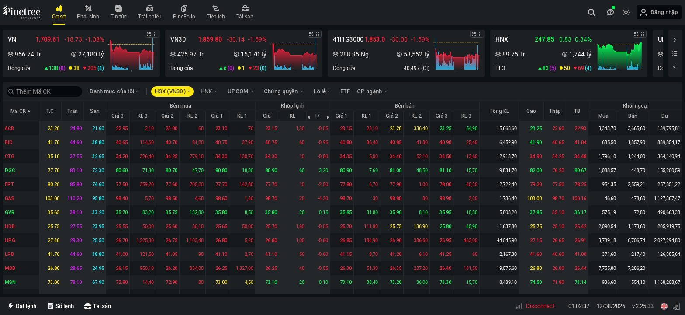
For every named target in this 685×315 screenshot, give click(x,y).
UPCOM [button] (238, 91)
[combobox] (593, 12)
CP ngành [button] (370, 91)
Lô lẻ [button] (320, 91)
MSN (10, 282)
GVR (9, 212)
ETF (345, 91)
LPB (9, 254)
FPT (9, 184)
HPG (10, 240)
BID (9, 142)
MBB (10, 268)
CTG (9, 156)
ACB (9, 128)
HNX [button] (207, 91)
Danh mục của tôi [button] (112, 91)
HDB (10, 226)
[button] (81, 53)
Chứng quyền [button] (281, 91)
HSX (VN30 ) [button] (170, 91)
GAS (9, 198)
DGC (10, 170)
